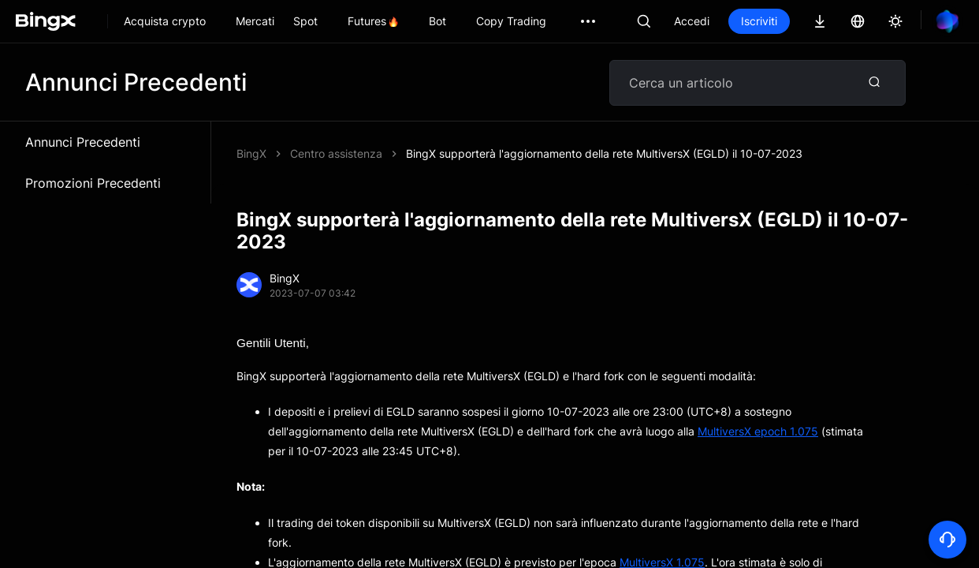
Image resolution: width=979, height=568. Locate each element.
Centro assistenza (336, 153)
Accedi (691, 21)
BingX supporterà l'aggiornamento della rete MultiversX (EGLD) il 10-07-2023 (604, 153)
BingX (251, 153)
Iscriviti (759, 21)
